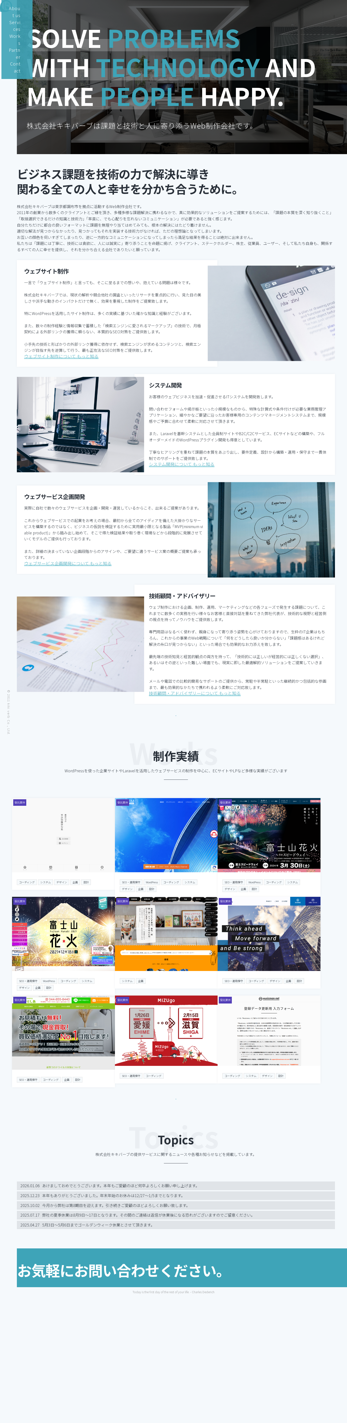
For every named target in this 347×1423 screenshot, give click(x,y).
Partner (302, 8)
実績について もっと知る (176, 1176)
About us (226, 8)
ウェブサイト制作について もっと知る (61, 371)
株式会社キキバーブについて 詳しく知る (176, 734)
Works (278, 8)
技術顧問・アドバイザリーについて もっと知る (195, 719)
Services (254, 8)
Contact (326, 8)
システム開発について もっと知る (181, 485)
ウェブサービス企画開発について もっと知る (68, 587)
